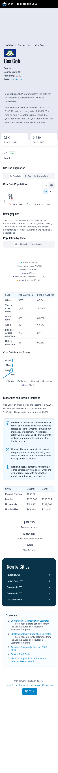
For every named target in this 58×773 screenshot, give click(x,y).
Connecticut (24, 45)
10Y (52, 191)
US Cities (8, 45)
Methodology (48, 744)
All (45, 191)
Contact (29, 744)
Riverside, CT (13, 633)
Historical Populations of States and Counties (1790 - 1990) (29, 718)
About (37, 744)
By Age (28, 176)
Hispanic (24, 271)
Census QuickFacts (21, 713)
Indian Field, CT (15, 639)
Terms (22, 744)
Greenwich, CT (14, 645)
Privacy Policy (10, 744)
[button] (54, 4)
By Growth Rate (41, 176)
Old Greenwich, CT (16, 658)
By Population (16, 176)
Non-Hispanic (37, 271)
